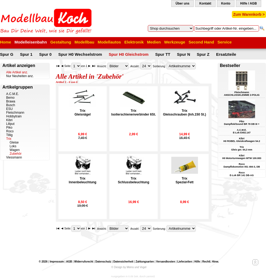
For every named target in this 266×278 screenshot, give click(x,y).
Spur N (183, 54)
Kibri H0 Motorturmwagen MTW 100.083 (241, 157)
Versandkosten (165, 261)
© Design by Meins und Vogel (128, 267)
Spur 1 (26, 54)
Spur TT (162, 54)
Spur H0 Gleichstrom (128, 54)
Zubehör (16, 154)
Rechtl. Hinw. (210, 261)
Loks (13, 146)
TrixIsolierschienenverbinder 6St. (133, 112)
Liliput (10, 124)
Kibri (9, 120)
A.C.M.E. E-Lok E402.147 (242, 131)
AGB (69, 261)
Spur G (6, 54)
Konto (226, 3)
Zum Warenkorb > (249, 14)
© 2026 (43, 261)
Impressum (57, 261)
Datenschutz (103, 261)
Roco (10, 131)
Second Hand (201, 42)
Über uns (182, 3)
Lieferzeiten (184, 261)
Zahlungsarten (145, 261)
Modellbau (84, 42)
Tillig (9, 135)
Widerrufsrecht (83, 261)
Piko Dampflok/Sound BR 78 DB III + (242, 122)
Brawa (10, 101)
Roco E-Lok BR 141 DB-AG (242, 174)
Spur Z (203, 54)
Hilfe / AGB (248, 3)
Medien (154, 42)
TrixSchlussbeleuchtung (133, 180)
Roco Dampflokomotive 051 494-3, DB (242, 165)
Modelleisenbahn (30, 42)
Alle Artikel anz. (17, 72)
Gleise (14, 142)
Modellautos (109, 42)
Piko (9, 127)
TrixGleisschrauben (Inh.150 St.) (184, 112)
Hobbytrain (14, 116)
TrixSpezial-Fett (184, 180)
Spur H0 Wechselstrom (80, 54)
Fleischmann (15, 112)
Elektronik (134, 42)
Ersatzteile (226, 54)
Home (5, 42)
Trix (8, 139)
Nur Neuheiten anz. (20, 76)
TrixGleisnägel (82, 112)
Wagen (15, 150)
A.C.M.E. (12, 94)
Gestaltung (60, 42)
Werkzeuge (174, 42)
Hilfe (197, 261)
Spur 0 (45, 54)
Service (224, 42)
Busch (10, 105)
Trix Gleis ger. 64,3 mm (241, 148)
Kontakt (205, 3)
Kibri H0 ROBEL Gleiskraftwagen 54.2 (241, 139)
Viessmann (14, 157)
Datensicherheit (123, 261)
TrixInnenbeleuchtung (82, 180)
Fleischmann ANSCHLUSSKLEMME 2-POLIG (242, 93)
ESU (9, 109)
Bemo (10, 98)
